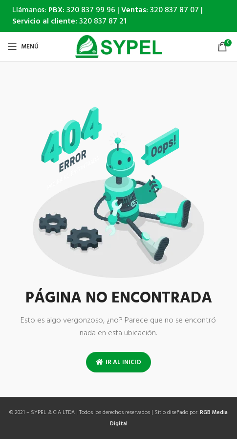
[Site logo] (118, 46)
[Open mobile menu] (22, 46)
